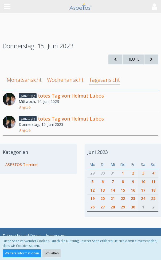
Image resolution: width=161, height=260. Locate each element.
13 (102, 190)
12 (92, 190)
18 (153, 190)
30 (102, 173)
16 (133, 190)
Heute (133, 59)
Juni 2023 (97, 152)
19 (92, 198)
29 (92, 173)
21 (113, 198)
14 (113, 190)
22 (123, 198)
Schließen (52, 253)
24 (143, 198)
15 (123, 190)
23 (133, 198)
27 (102, 206)
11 (153, 181)
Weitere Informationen (22, 253)
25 (153, 198)
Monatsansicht (24, 79)
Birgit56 (24, 107)
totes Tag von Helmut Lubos (71, 95)
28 (113, 206)
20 (102, 198)
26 (92, 206)
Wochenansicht (65, 79)
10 (143, 181)
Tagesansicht (104, 79)
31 (113, 173)
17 (143, 190)
